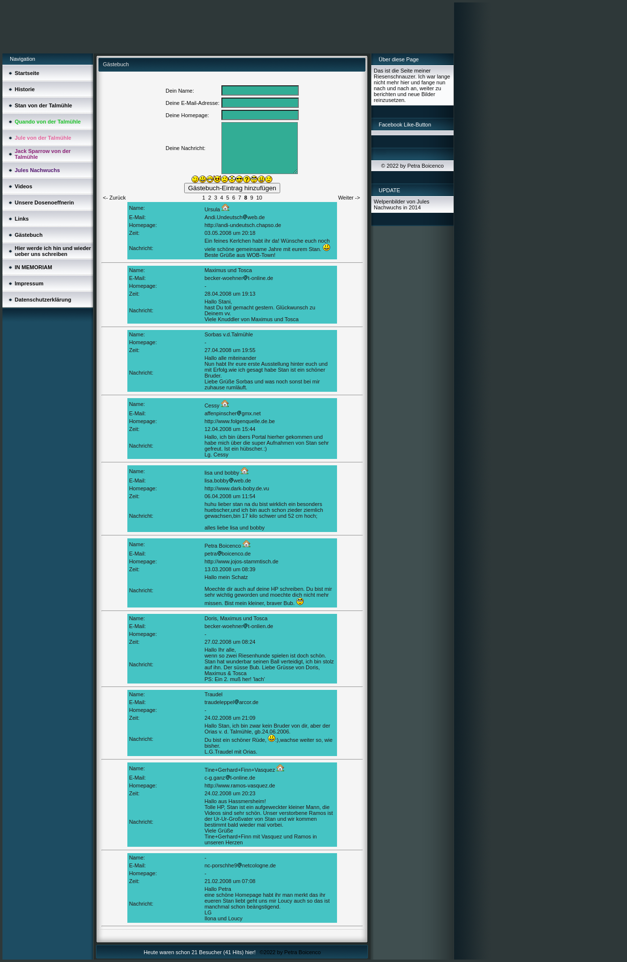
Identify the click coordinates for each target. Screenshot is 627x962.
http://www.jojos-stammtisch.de (241, 561)
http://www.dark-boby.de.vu (236, 488)
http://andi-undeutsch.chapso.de (242, 225)
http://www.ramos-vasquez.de (239, 785)
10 (259, 198)
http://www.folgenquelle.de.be (239, 421)
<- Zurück (114, 198)
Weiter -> (349, 198)
